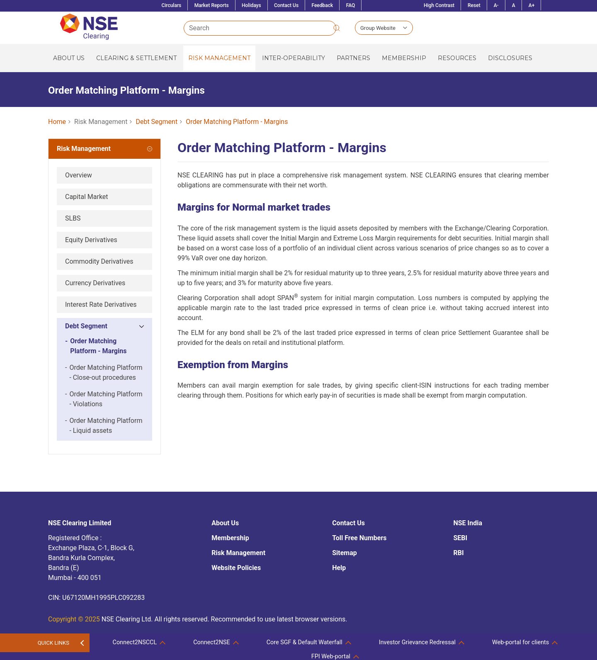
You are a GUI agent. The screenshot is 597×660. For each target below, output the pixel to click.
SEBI (460, 538)
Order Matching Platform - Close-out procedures (103, 373)
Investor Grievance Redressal (417, 642)
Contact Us (286, 5)
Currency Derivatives (95, 283)
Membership (404, 58)
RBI (458, 553)
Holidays (251, 5)
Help (339, 568)
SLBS (73, 218)
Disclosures (510, 58)
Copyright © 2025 (74, 619)
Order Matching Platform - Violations (103, 399)
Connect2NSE (211, 642)
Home (57, 122)
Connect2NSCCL (135, 642)
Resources (457, 58)
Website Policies (236, 568)
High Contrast (439, 5)
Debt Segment (156, 122)
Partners (353, 58)
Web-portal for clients (520, 642)
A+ (532, 5)
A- (496, 5)
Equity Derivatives (91, 240)
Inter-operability (293, 58)
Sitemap (344, 553)
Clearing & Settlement (136, 58)
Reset (474, 5)
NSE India (467, 523)
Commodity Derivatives (99, 261)
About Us (69, 58)
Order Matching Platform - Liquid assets (103, 426)
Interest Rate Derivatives (101, 304)
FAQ (350, 5)
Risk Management (219, 58)
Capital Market (86, 197)
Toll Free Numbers (359, 538)
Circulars (171, 5)
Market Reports (211, 5)
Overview (78, 175)
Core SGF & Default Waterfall (304, 642)
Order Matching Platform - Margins (237, 122)
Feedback (322, 5)
